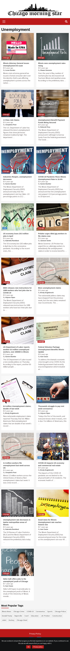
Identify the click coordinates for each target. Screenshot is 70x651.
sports (49, 611)
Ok (28, 647)
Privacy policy (37, 647)
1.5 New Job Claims (11, 120)
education (34, 616)
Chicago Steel (22, 620)
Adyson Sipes (10, 297)
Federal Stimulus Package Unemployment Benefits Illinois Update (51, 349)
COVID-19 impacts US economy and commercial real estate (51, 464)
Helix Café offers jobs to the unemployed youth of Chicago (15, 580)
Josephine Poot (10, 125)
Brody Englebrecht (47, 293)
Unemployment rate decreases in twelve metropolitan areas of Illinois (16, 522)
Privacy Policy (35, 633)
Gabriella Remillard (12, 241)
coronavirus (40, 611)
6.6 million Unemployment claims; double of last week (17, 407)
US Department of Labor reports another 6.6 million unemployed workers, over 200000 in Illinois (16, 349)
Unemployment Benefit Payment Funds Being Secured (51, 121)
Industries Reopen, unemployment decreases (17, 178)
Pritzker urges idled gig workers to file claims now (52, 235)
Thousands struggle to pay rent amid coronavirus (51, 407)
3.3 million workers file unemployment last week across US (16, 465)
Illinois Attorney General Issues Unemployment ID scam (16, 64)
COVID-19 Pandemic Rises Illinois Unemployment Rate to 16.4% (52, 178)
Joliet (4, 620)
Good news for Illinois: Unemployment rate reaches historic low (50, 522)
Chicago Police (60, 611)
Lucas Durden (10, 70)
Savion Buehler (10, 184)
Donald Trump (7, 616)
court (26, 616)
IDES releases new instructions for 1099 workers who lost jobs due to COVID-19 (17, 290)
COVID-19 (30, 611)
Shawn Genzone (46, 70)
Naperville (18, 616)
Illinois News (6, 611)
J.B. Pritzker (45, 616)
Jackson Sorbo (45, 241)
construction (57, 616)
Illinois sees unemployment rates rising (52, 64)
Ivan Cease (44, 356)
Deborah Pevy (45, 127)
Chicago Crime (19, 611)
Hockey (11, 620)
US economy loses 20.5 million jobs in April (16, 235)
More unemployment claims (49, 288)
